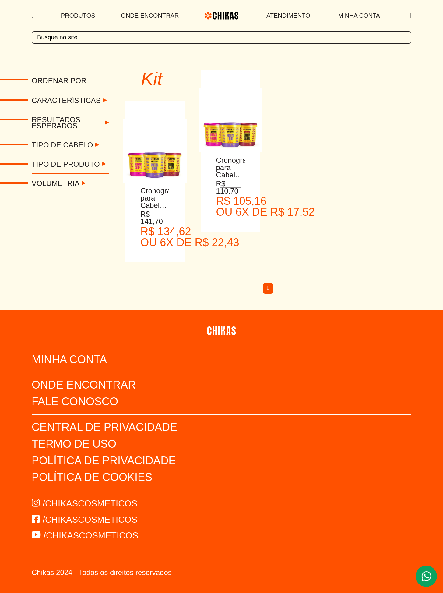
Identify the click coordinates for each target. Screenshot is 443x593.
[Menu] (33, 16)
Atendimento (288, 15)
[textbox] (221, 37)
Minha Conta (359, 15)
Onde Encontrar (150, 15)
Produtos (78, 15)
